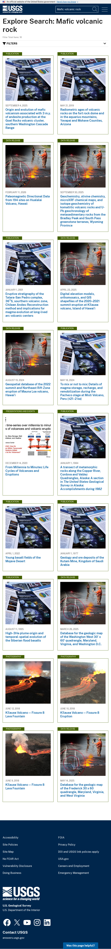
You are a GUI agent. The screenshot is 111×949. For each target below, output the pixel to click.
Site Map (8, 851)
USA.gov (63, 858)
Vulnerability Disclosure (17, 866)
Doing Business (12, 873)
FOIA (61, 837)
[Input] (77, 9)
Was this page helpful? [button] (80, 945)
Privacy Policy (66, 844)
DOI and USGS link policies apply (78, 851)
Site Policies (10, 844)
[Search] (95, 9)
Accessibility (10, 837)
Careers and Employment (73, 866)
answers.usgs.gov (13, 937)
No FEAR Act (11, 858)
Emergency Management (73, 873)
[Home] (12, 12)
